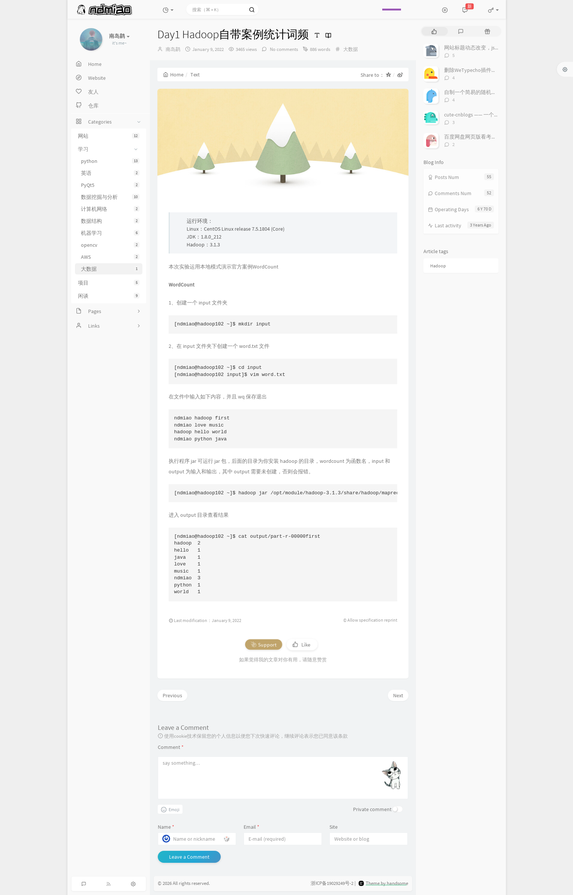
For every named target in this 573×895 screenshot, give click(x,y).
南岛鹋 (173, 49)
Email (251, 826)
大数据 (110, 269)
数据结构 (110, 221)
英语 (110, 173)
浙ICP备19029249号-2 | (333, 883)
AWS (110, 257)
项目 (108, 282)
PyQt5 (110, 185)
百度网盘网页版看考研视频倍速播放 (486, 136)
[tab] (434, 31)
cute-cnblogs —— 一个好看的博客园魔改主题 (495, 114)
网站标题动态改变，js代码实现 (480, 47)
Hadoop (438, 265)
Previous (172, 695)
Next (398, 695)
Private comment (372, 809)
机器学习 (110, 233)
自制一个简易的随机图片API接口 (482, 92)
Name (166, 826)
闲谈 (108, 295)
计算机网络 (110, 209)
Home (173, 74)
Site (333, 826)
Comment (171, 747)
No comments (283, 49)
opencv (110, 245)
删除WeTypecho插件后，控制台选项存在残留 (496, 70)
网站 (108, 136)
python (110, 161)
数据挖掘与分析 (110, 197)
